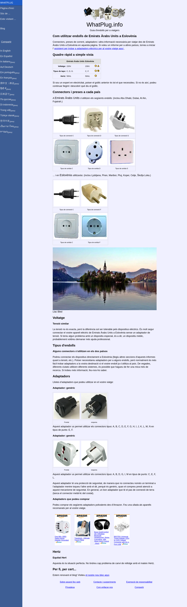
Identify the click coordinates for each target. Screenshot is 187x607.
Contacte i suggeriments (105, 582)
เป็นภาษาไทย (10, 126)
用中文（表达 (10, 83)
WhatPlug (7, 2)
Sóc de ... (6, 13)
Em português (11, 72)
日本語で (8, 94)
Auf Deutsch (7, 67)
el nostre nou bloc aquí (98, 575)
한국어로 (8, 120)
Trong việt (8, 110)
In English (6, 50)
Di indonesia (10, 104)
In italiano (8, 61)
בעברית (7, 131)
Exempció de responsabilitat (140, 582)
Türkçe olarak (10, 115)
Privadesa (70, 587)
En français (9, 77)
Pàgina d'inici (8, 8)
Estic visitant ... (9, 19)
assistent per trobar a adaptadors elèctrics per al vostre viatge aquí (90, 48)
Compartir (139, 587)
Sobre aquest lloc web (70, 582)
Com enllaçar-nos (105, 587)
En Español (7, 56)
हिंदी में (6, 88)
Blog (3, 28)
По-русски (9, 99)
